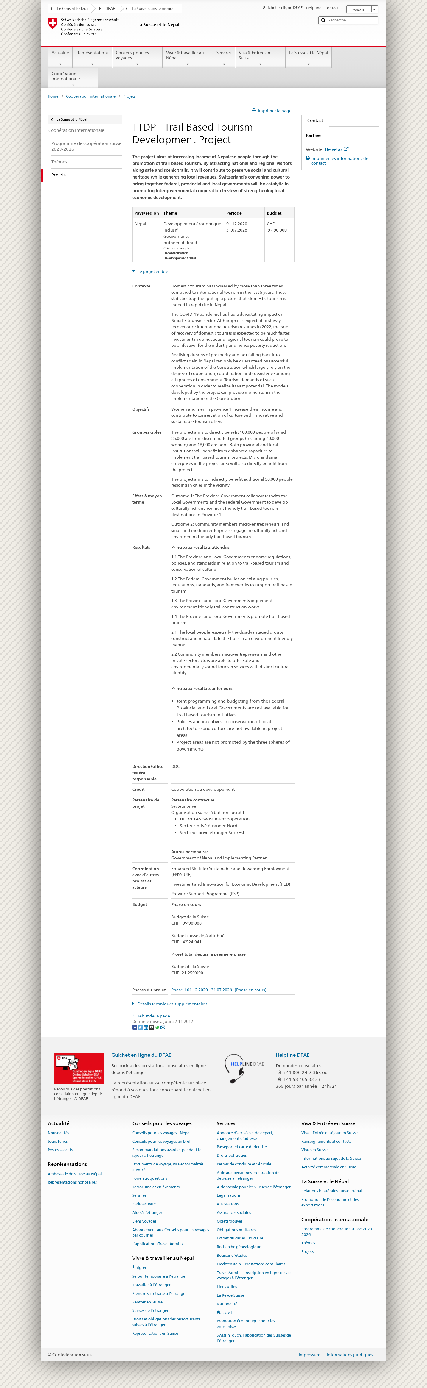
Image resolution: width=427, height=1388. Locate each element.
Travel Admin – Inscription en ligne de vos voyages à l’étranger (254, 1275)
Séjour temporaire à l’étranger (159, 1276)
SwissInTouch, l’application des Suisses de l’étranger (254, 1338)
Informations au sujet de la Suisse (331, 1158)
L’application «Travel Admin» (158, 1244)
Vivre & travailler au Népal (188, 58)
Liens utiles (227, 1286)
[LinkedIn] (146, 1027)
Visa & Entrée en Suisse (260, 58)
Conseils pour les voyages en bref (161, 1141)
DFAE (110, 8)
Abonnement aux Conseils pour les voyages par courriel (170, 1233)
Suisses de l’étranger (150, 1311)
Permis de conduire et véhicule (244, 1164)
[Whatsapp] (157, 1027)
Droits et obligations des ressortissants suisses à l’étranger (166, 1322)
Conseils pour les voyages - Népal (161, 1133)
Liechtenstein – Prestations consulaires (251, 1264)
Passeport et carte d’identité (242, 1147)
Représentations (92, 58)
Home (53, 96)
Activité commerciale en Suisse (328, 1167)
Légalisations (228, 1195)
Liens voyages (144, 1221)
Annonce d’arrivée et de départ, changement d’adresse (245, 1136)
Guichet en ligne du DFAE (141, 1055)
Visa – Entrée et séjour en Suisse (329, 1133)
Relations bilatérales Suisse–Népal (331, 1191)
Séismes (139, 1195)
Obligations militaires (236, 1230)
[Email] (162, 1027)
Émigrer (139, 1268)
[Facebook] (135, 1027)
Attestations (228, 1204)
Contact (312, 120)
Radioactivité (144, 1204)
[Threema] (152, 1027)
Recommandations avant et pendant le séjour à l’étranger (166, 1153)
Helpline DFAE (293, 1055)
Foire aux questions (149, 1178)
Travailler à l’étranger (151, 1285)
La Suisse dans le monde (153, 8)
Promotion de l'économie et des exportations (330, 1202)
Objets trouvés (229, 1221)
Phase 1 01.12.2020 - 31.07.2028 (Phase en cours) (219, 990)
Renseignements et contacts (326, 1141)
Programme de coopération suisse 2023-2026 (337, 1232)
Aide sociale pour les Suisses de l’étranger (254, 1187)
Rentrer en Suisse (147, 1302)
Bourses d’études (232, 1255)
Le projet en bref (153, 271)
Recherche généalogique (239, 1247)
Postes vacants (60, 1150)
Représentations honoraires (72, 1182)
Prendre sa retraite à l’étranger (159, 1293)
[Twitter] (141, 1027)
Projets (307, 1252)
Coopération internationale (73, 79)
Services (224, 58)
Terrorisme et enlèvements (156, 1187)
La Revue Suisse (230, 1295)
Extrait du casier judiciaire (240, 1238)
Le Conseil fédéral (73, 8)
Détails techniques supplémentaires (172, 1003)
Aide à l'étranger (147, 1212)
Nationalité (227, 1304)
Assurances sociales (234, 1212)
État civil (224, 1312)
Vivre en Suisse (314, 1150)
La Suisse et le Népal (308, 58)
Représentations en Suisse (155, 1333)
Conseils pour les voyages (137, 58)
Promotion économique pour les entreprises (246, 1324)
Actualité (60, 58)
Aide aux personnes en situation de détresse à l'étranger (248, 1175)
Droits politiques (232, 1155)
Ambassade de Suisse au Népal (75, 1174)
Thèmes (308, 1243)
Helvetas (336, 149)
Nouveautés (58, 1133)
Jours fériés (58, 1141)
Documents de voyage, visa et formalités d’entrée (167, 1167)
